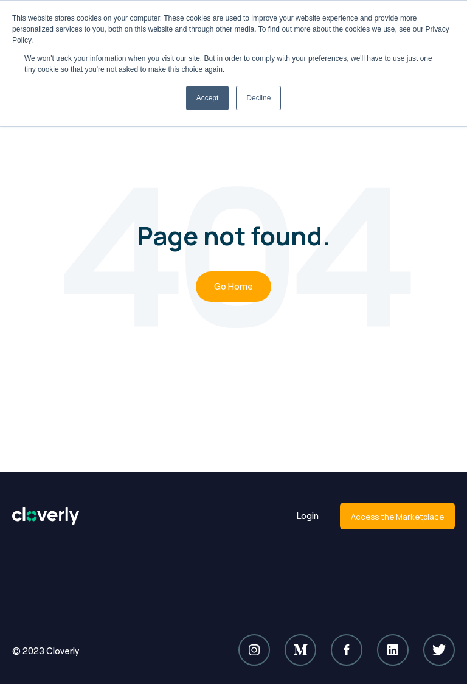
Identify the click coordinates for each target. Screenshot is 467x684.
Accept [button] (207, 98)
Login (308, 516)
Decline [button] (258, 98)
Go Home (233, 286)
